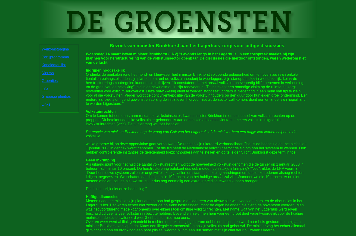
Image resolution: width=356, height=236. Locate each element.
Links (46, 104)
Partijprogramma (55, 57)
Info (45, 89)
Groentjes (50, 81)
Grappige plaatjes (56, 96)
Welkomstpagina (55, 49)
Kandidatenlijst (54, 65)
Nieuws (48, 73)
